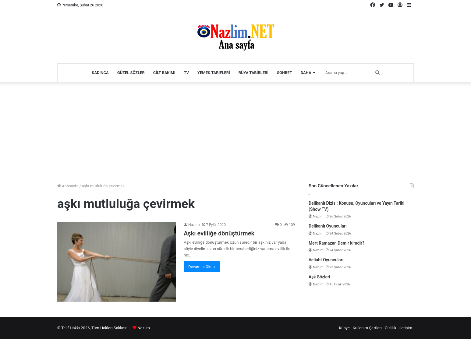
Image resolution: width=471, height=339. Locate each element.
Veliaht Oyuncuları (326, 259)
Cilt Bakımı (164, 72)
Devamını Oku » (201, 266)
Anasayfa (67, 186)
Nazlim (194, 225)
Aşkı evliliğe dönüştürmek (219, 233)
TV (186, 72)
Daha (306, 72)
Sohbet (284, 72)
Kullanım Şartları (367, 328)
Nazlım (143, 328)
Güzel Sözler (131, 72)
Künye (344, 328)
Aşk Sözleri (319, 276)
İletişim (405, 328)
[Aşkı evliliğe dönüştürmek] (116, 262)
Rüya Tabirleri (253, 72)
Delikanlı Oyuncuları (328, 226)
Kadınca (100, 72)
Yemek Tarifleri (213, 72)
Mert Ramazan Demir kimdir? (336, 243)
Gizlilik (390, 328)
